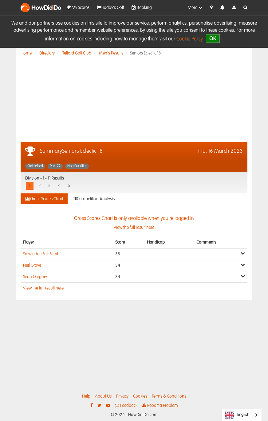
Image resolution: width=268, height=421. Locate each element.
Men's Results (111, 53)
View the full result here (43, 288)
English (237, 415)
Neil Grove (32, 265)
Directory (47, 53)
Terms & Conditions (169, 396)
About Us (103, 396)
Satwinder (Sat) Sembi (42, 254)
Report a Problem (160, 405)
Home (26, 53)
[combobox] (242, 415)
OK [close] (212, 38)
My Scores (78, 7)
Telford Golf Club (76, 53)
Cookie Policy (189, 39)
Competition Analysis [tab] (94, 198)
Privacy (122, 396)
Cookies (140, 396)
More (195, 7)
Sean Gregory (35, 277)
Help (86, 396)
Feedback (126, 405)
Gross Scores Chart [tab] (44, 198)
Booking (142, 7)
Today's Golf (110, 7)
